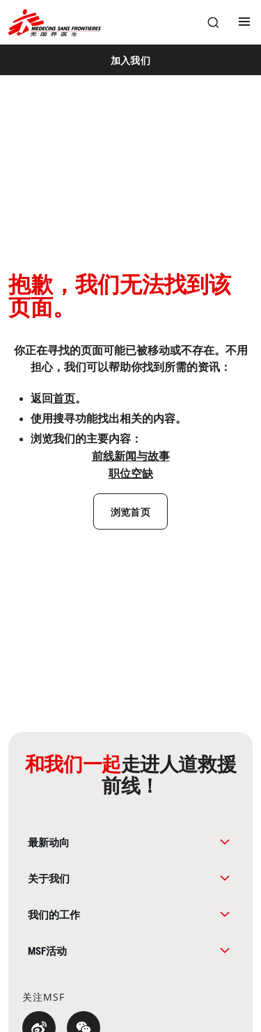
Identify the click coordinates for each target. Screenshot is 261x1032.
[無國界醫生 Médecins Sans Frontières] (54, 22)
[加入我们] (130, 60)
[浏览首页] (130, 511)
